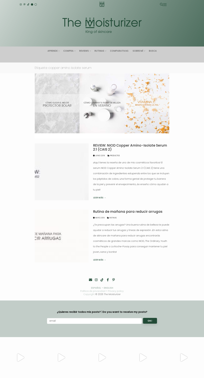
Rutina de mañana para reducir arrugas (127, 212)
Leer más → (99, 198)
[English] (32, 4)
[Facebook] (108, 280)
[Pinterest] (24, 4)
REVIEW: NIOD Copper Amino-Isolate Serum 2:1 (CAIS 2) (130, 147)
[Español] (35, 4)
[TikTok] (28, 4)
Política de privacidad (93, 291)
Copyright (89, 294)
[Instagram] (20, 4)
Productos (114, 155)
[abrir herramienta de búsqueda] (161, 4)
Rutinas (112, 218)
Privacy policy (116, 291)
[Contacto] (90, 280)
